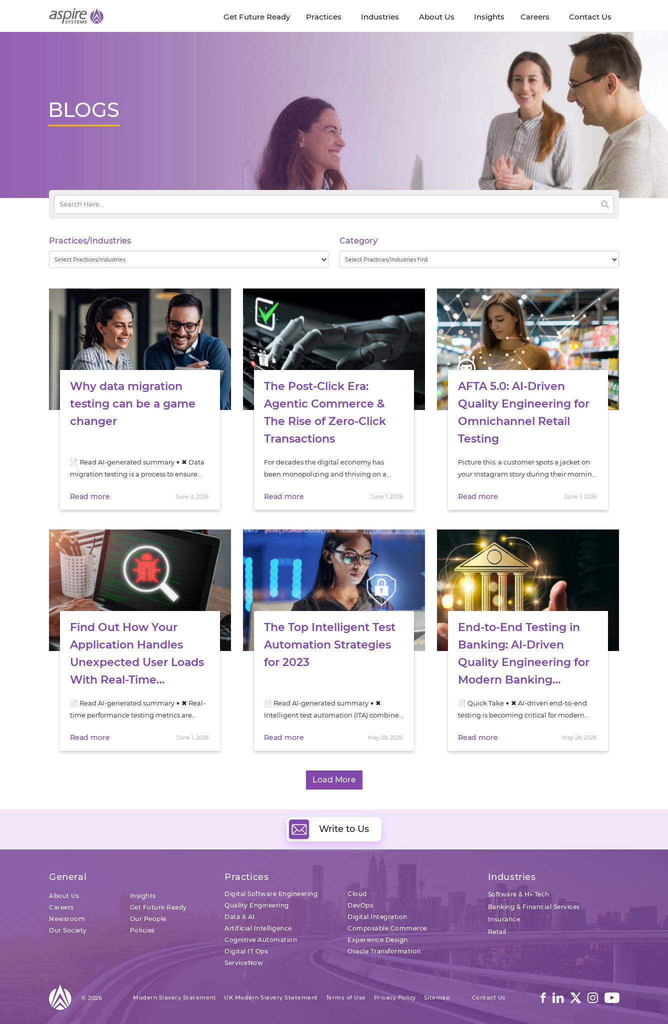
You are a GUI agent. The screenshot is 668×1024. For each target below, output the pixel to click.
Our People (148, 918)
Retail (497, 932)
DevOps (360, 905)
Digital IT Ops (246, 951)
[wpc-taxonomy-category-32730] (479, 259)
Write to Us (329, 829)
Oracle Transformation (384, 951)
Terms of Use (346, 997)
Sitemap (437, 997)
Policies (142, 930)
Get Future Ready (158, 907)
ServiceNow (243, 962)
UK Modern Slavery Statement (271, 997)
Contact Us (489, 997)
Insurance (504, 919)
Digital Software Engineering (271, 894)
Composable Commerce (387, 928)
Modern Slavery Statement (174, 997)
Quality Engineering (256, 905)
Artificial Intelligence (258, 928)
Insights (143, 896)
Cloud (357, 894)
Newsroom (67, 918)
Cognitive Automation (260, 940)
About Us (64, 896)
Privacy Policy (395, 997)
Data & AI (239, 916)
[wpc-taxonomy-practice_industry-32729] (188, 259)
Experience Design (378, 940)
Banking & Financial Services (534, 906)
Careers (61, 907)
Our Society (68, 930)
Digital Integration (378, 916)
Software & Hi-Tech (519, 894)
